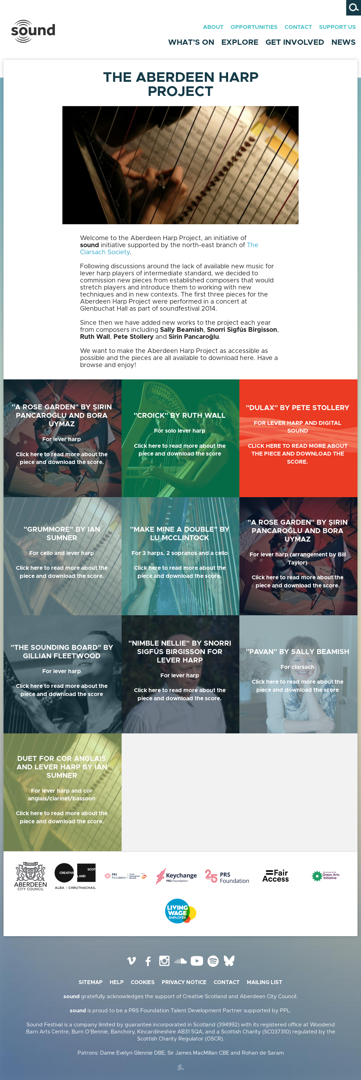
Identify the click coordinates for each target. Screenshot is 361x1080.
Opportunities (254, 27)
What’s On (191, 43)
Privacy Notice (184, 982)
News (343, 43)
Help (117, 982)
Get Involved (294, 43)
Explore (239, 43)
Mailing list (264, 982)
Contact (298, 27)
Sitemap (91, 982)
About (213, 27)
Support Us (337, 27)
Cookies (143, 982)
